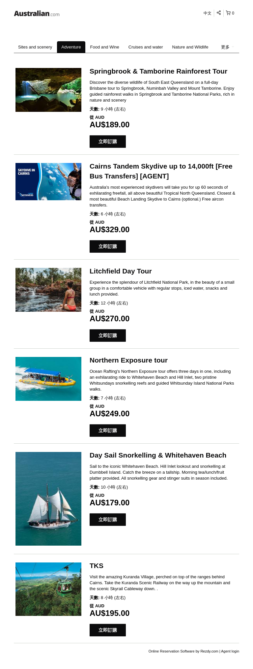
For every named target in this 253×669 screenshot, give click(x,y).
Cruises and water (145, 47)
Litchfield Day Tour (121, 271)
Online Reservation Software (172, 651)
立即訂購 (107, 141)
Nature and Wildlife (190, 47)
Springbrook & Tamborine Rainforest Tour (158, 71)
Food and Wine (104, 47)
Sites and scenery (35, 47)
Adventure (71, 47)
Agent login (230, 651)
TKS (96, 565)
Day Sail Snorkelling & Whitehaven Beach (158, 455)
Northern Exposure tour (129, 360)
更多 (227, 47)
